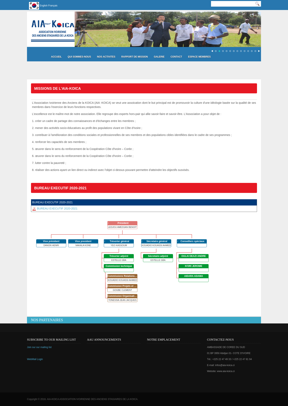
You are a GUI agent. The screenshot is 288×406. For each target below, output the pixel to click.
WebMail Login (35, 359)
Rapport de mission (134, 56)
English (43, 5)
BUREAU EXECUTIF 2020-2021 (54, 208)
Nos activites (106, 56)
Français (52, 5)
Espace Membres (199, 56)
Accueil (56, 56)
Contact (176, 56)
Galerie (159, 56)
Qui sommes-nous (79, 56)
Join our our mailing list (39, 347)
